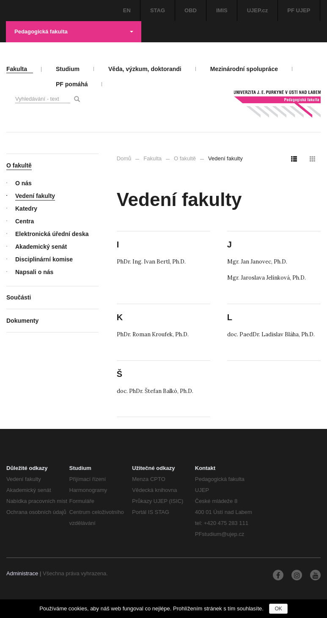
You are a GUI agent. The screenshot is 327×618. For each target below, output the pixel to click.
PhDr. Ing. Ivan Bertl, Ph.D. (151, 261)
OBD (190, 10)
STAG (157, 10)
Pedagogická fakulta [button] (73, 31)
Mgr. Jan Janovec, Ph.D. (257, 261)
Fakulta (152, 158)
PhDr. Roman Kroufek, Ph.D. (153, 334)
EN (127, 10)
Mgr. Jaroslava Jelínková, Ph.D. (266, 277)
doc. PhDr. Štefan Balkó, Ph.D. (155, 391)
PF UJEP (298, 10)
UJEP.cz (257, 10)
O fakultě (185, 158)
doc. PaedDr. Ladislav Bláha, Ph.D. (271, 334)
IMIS (222, 10)
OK (278, 609)
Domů (124, 158)
